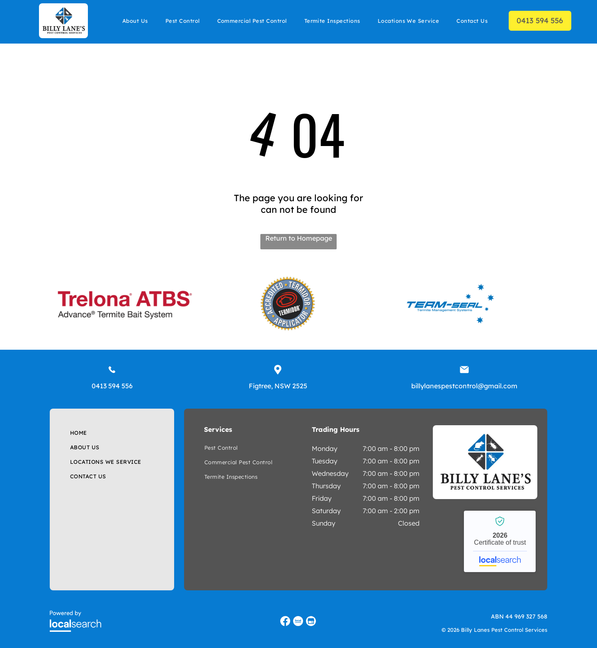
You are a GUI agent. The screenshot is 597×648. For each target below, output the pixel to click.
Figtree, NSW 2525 (278, 386)
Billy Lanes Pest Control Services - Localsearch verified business (500, 541)
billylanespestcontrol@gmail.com (464, 386)
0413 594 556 (112, 386)
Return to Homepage (298, 238)
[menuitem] (135, 20)
